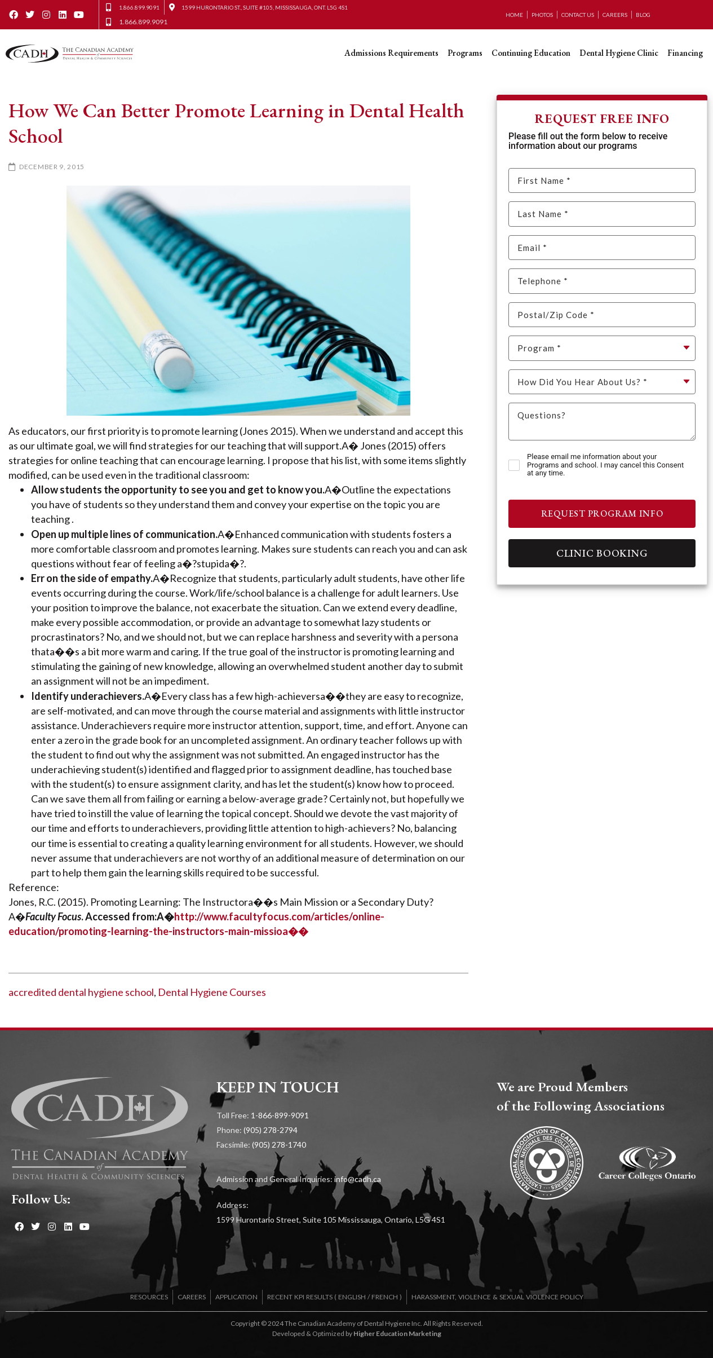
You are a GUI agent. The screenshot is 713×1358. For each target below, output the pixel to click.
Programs (465, 52)
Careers (615, 14)
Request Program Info (602, 513)
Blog (643, 14)
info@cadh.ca (357, 1179)
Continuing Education (530, 52)
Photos (542, 14)
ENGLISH (352, 1297)
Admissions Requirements (391, 52)
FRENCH (384, 1297)
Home (514, 14)
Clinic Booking (602, 552)
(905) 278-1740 (279, 1144)
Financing (685, 52)
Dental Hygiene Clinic (618, 52)
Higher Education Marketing (397, 1333)
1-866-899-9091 (280, 1115)
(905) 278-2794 (270, 1130)
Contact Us (577, 14)
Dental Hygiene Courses (212, 992)
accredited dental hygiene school (81, 992)
